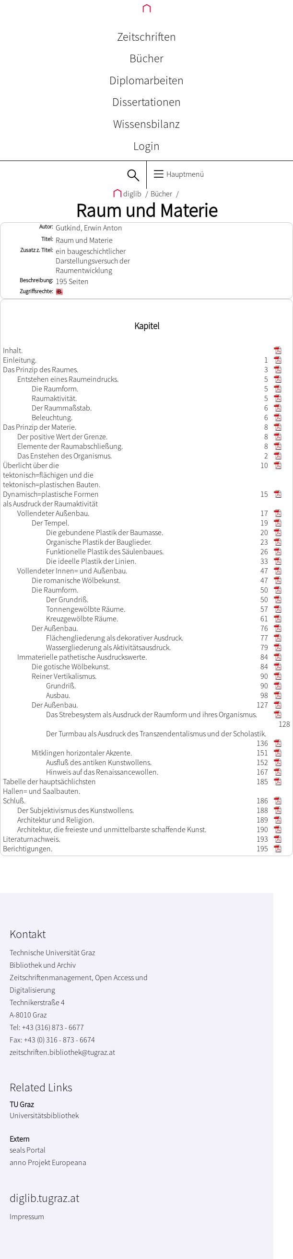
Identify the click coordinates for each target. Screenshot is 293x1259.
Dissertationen (146, 101)
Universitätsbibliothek (44, 1115)
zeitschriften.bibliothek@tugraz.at (62, 1052)
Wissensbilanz (146, 123)
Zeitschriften (146, 36)
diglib (128, 193)
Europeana (69, 1162)
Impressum (27, 1216)
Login (146, 145)
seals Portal (28, 1150)
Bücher (146, 58)
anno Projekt (30, 1162)
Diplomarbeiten (146, 80)
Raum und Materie (146, 210)
